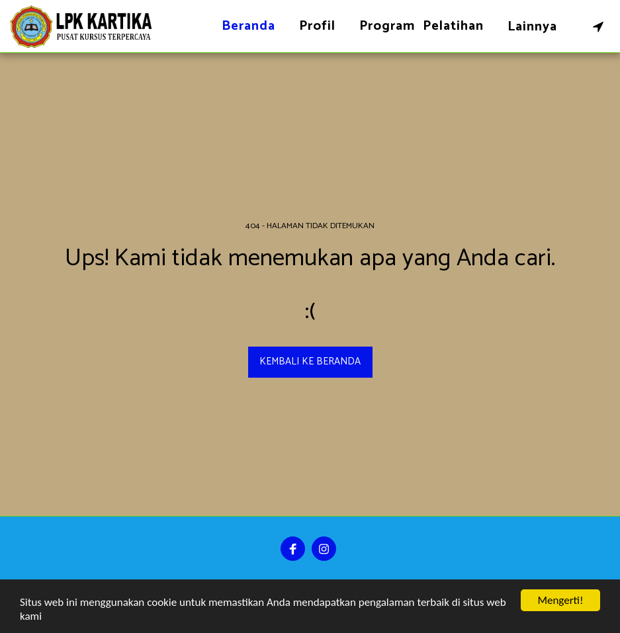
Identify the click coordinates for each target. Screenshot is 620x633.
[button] (598, 26)
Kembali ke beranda (310, 361)
